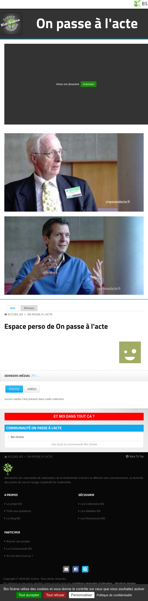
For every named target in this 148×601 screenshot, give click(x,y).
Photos (16, 390)
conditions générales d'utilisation (92, 583)
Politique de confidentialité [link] (114, 595)
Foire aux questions (19, 511)
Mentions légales (125, 583)
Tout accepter (28, 595)
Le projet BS (14, 503)
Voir (14, 308)
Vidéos (31, 389)
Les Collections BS (92, 503)
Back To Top (137, 456)
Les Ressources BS (93, 518)
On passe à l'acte (87, 23)
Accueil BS (15, 314)
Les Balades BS (91, 511)
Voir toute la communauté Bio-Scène (74, 444)
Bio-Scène (17, 437)
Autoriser (88, 84)
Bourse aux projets (18, 541)
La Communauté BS (19, 548)
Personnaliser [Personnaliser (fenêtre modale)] (81, 595)
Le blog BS (13, 518)
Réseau (29, 308)
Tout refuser (55, 595)
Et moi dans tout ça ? (74, 416)
